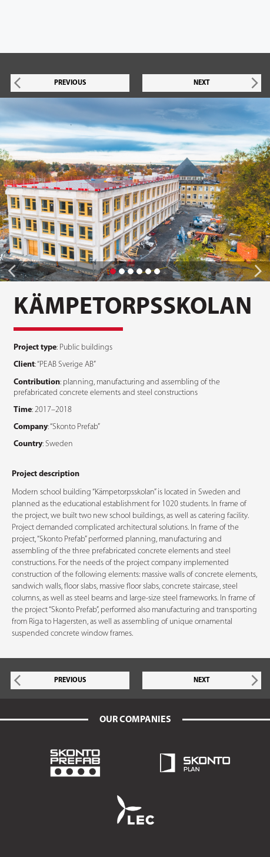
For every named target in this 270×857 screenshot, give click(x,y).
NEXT (202, 83)
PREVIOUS (70, 83)
